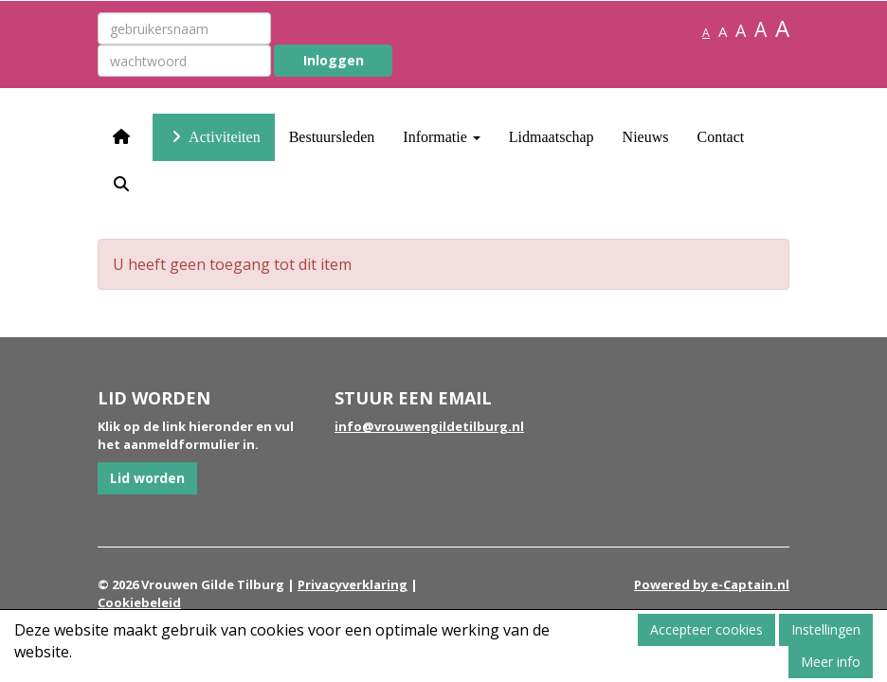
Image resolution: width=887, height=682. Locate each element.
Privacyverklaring (352, 584)
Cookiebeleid (139, 602)
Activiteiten (214, 137)
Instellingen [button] (825, 629)
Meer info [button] (830, 662)
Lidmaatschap (551, 137)
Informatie (441, 137)
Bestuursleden (332, 137)
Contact (720, 137)
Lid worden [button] (147, 478)
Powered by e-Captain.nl (711, 584)
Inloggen (333, 60)
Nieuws (646, 137)
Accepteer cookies (706, 629)
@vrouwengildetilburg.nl (429, 426)
